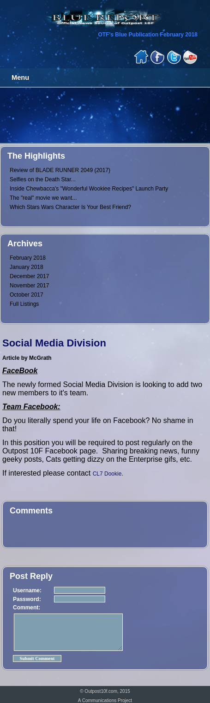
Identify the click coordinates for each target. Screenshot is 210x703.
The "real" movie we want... (43, 198)
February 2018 (28, 258)
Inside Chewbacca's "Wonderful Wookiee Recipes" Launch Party (89, 188)
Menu (20, 77)
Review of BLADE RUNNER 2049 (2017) (60, 170)
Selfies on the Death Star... (43, 179)
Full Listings (24, 304)
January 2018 (26, 267)
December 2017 (29, 276)
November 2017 (29, 285)
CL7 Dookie (107, 474)
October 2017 (26, 295)
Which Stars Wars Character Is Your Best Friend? (70, 207)
